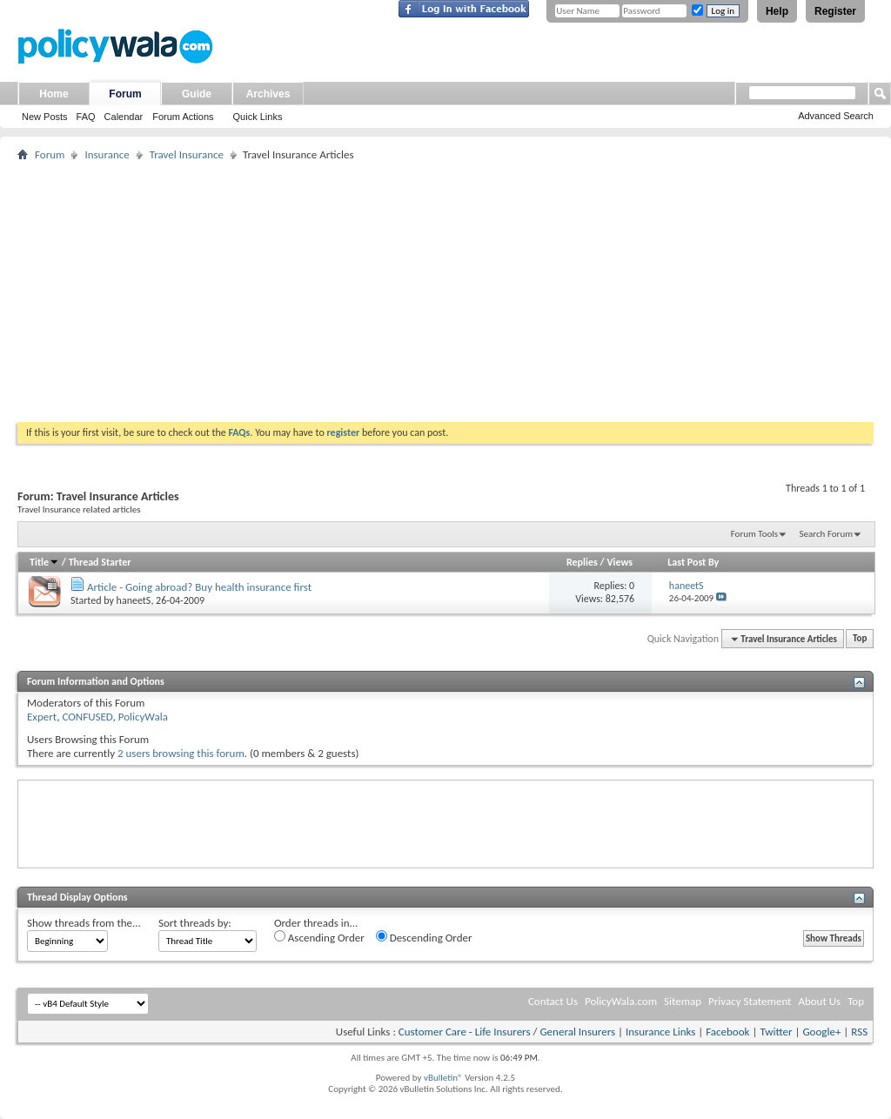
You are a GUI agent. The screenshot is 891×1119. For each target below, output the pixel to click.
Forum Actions (182, 116)
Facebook (727, 1031)
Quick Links (258, 116)
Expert (42, 716)
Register (835, 11)
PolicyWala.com (621, 1001)
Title (44, 562)
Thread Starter (100, 562)
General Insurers (577, 1031)
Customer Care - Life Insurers (465, 1031)
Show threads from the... (84, 922)
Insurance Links (660, 1031)
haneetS (134, 600)
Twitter (776, 1031)
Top (860, 639)
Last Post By (693, 562)
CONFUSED (87, 716)
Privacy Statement (749, 1001)
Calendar (124, 116)
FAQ (86, 116)
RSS (859, 1031)
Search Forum (827, 533)
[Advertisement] (445, 291)
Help (777, 11)
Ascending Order (319, 937)
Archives (268, 94)
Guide (196, 94)
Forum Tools (754, 533)
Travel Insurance (187, 154)
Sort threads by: (194, 922)
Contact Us (553, 1001)
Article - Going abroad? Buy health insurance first (199, 586)
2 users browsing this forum (181, 753)
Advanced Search (836, 116)
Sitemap (682, 1001)
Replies (582, 562)
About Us (819, 1001)
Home (53, 94)
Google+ (821, 1031)
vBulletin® (443, 1077)
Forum (125, 94)
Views (619, 562)
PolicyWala (143, 716)
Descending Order (424, 937)
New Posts (45, 116)
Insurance (106, 154)
